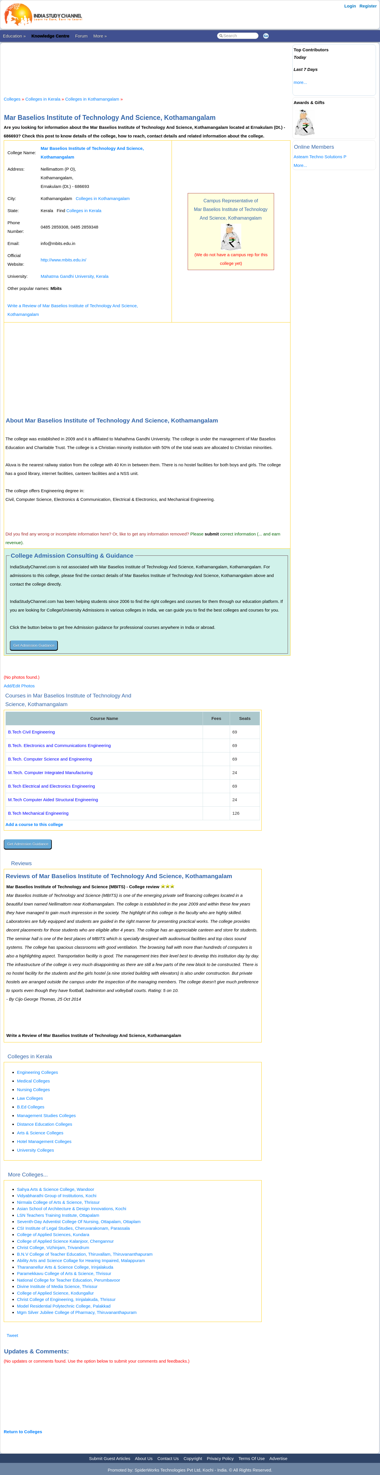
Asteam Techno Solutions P (320, 156)
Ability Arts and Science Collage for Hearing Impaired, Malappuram (81, 1260)
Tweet (12, 1335)
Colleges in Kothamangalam (92, 99)
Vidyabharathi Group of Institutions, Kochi (56, 1195)
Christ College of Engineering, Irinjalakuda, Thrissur (66, 1299)
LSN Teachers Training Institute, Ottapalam (58, 1215)
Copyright (193, 1458)
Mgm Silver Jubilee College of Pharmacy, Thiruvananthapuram (76, 1312)
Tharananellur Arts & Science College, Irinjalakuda (65, 1267)
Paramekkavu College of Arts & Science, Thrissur (64, 1273)
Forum (81, 35)
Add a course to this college (34, 824)
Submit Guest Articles (109, 1458)
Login (350, 5)
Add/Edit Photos (19, 685)
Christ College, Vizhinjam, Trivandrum (53, 1247)
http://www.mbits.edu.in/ (63, 259)
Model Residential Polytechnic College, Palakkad (64, 1306)
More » (100, 35)
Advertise (278, 1458)
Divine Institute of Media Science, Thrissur (57, 1286)
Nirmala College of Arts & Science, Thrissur (58, 1202)
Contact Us (168, 1458)
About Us (144, 1458)
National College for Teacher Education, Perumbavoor (68, 1280)
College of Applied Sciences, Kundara (53, 1234)
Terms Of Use (251, 1458)
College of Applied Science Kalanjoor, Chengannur (65, 1241)
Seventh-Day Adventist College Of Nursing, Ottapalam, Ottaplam (78, 1221)
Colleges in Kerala (42, 99)
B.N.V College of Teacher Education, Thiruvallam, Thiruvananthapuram (85, 1254)
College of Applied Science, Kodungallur (55, 1293)
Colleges (12, 99)
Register (368, 5)
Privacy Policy (220, 1458)
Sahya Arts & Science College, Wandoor (55, 1189)
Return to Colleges (23, 1431)
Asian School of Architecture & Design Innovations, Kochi (71, 1208)
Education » (14, 35)
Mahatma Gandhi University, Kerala (75, 276)
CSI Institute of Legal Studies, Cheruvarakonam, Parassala (73, 1228)
